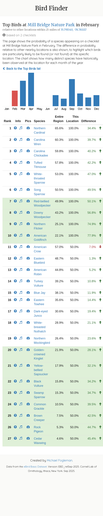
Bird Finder (51, 8)
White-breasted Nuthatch (40, 327)
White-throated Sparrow (39, 178)
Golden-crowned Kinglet (39, 354)
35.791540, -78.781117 (73, 29)
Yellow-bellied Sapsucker (41, 370)
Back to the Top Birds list (21, 69)
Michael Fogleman (59, 460)
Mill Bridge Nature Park (51, 24)
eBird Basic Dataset (35, 466)
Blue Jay (39, 292)
